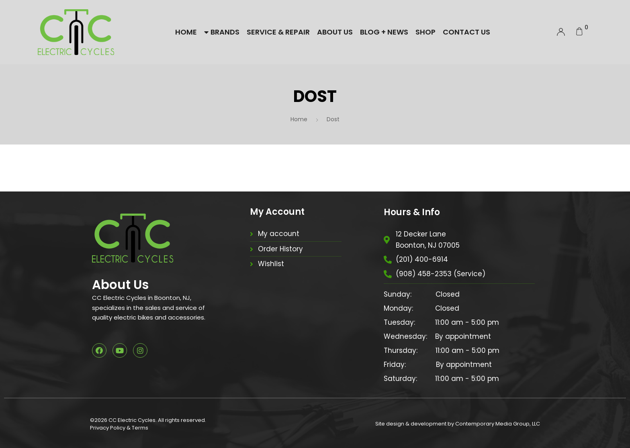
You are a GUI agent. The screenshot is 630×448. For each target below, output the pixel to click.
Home (186, 32)
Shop (425, 32)
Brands (221, 32)
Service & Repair (278, 32)
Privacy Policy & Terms (119, 428)
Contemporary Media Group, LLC (497, 424)
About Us (335, 32)
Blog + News (384, 32)
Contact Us (466, 32)
